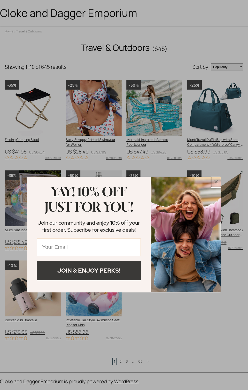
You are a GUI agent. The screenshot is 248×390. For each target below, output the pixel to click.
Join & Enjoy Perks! (88, 270)
